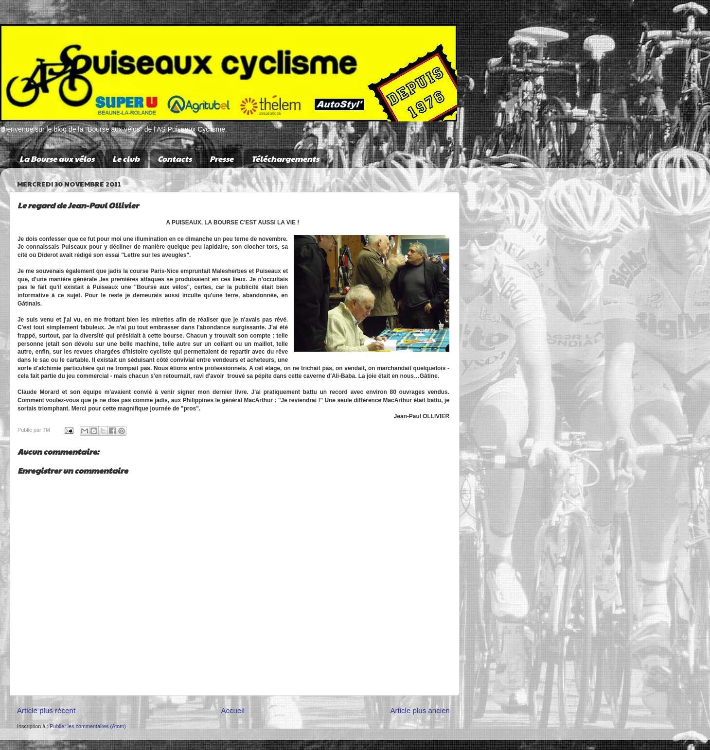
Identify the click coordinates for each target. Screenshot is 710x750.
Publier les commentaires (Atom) (88, 726)
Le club (126, 158)
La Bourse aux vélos (56, 158)
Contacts (175, 158)
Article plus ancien (420, 710)
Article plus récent (46, 710)
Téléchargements (285, 158)
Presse (221, 158)
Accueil (233, 710)
